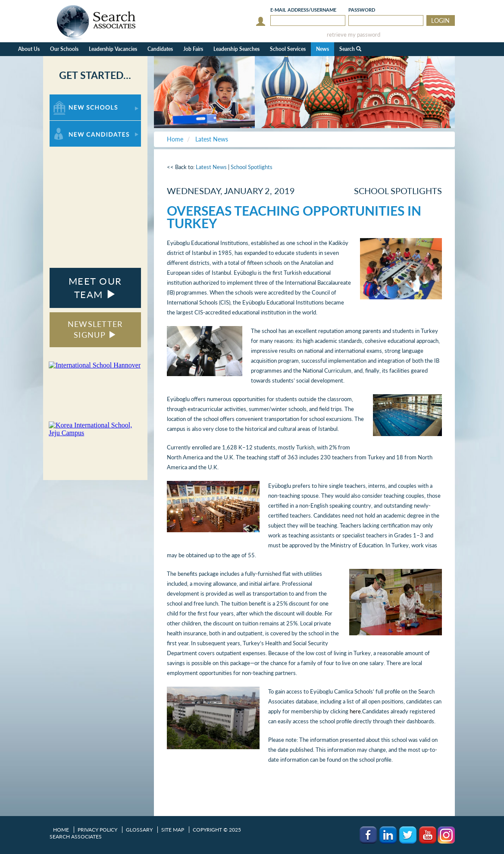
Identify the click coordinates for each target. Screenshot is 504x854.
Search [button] (350, 49)
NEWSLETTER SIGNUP (95, 329)
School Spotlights (251, 166)
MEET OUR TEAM (95, 287)
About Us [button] (29, 49)
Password (361, 10)
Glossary (139, 829)
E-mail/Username (303, 10)
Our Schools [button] (64, 49)
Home (61, 829)
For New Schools (72, 98)
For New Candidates (76, 125)
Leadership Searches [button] (236, 49)
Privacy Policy (97, 829)
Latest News (211, 166)
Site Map (172, 829)
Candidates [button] (160, 49)
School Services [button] (288, 49)
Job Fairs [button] (193, 49)
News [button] (322, 49)
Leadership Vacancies (113, 49)
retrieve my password (353, 34)
